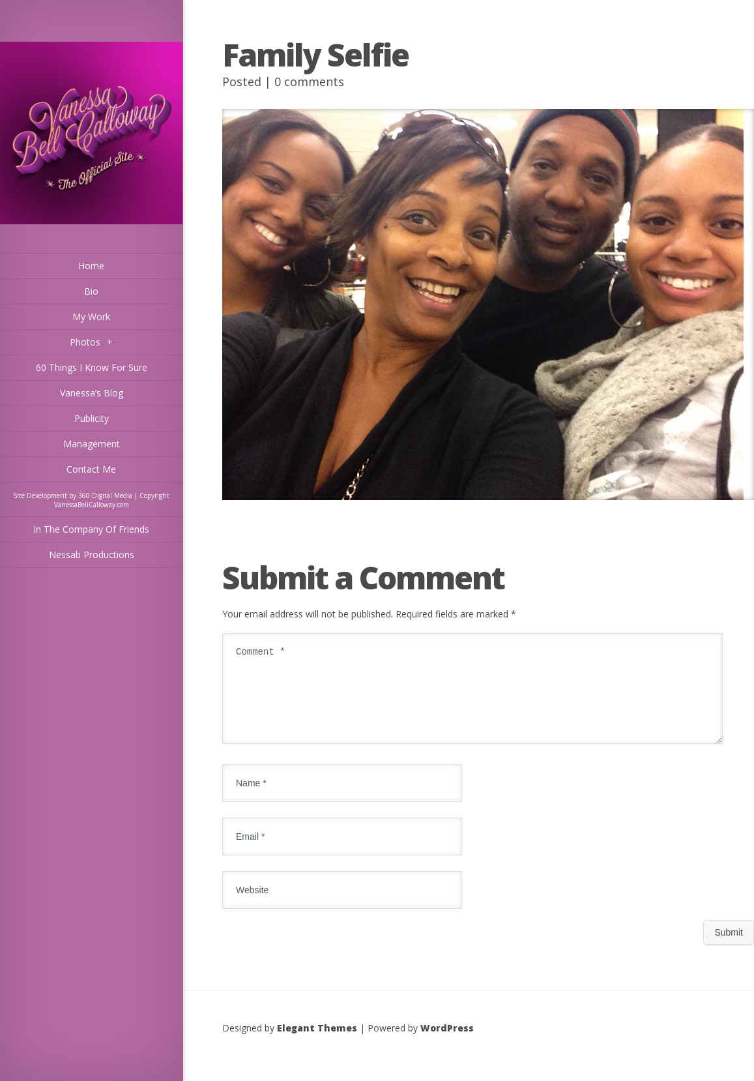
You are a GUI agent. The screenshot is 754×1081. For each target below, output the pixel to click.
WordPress (447, 1043)
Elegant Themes (317, 1043)
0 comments (309, 81)
